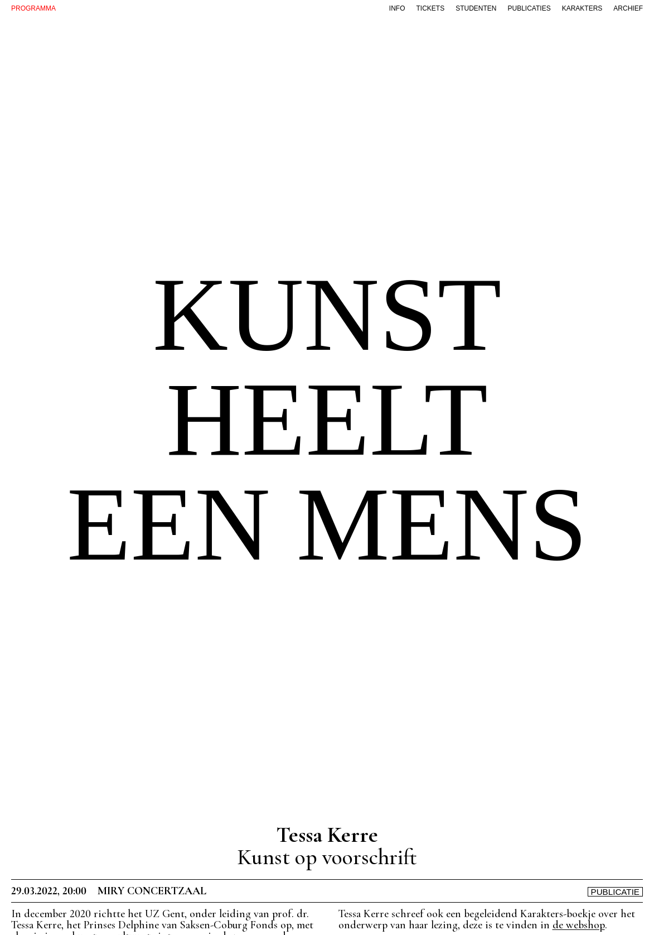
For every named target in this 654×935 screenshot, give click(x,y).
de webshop (579, 925)
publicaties (529, 8)
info (397, 8)
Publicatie (615, 892)
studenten (476, 8)
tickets (430, 8)
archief (628, 8)
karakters (582, 8)
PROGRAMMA (33, 8)
